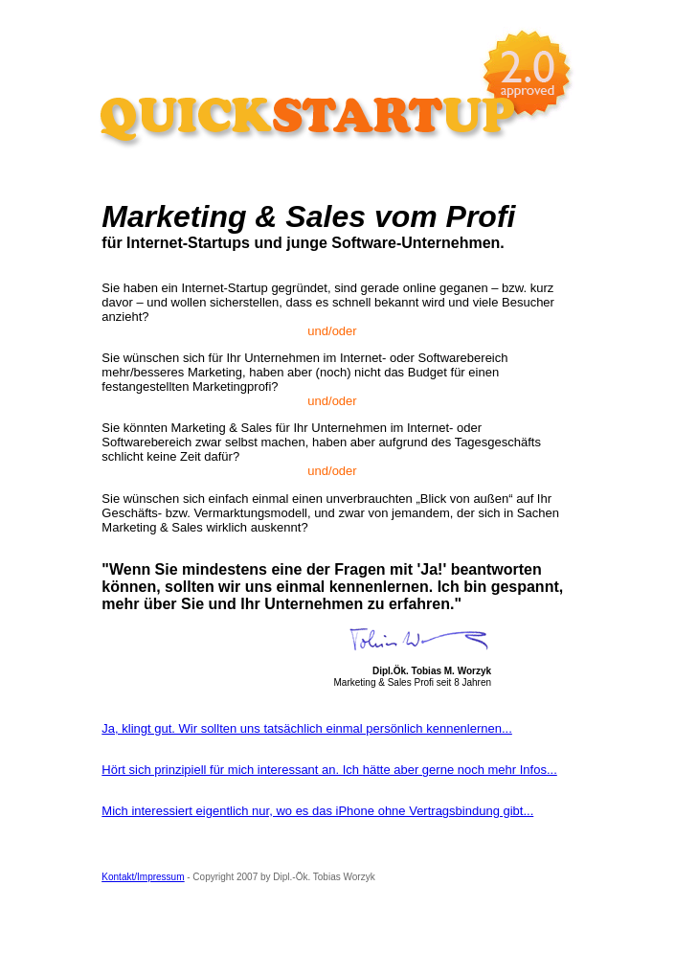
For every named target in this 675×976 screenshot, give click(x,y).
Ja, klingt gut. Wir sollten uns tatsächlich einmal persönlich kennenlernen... (306, 728)
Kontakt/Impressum (142, 877)
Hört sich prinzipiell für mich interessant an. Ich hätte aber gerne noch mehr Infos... (328, 769)
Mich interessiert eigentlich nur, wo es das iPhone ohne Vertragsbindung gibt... (317, 811)
